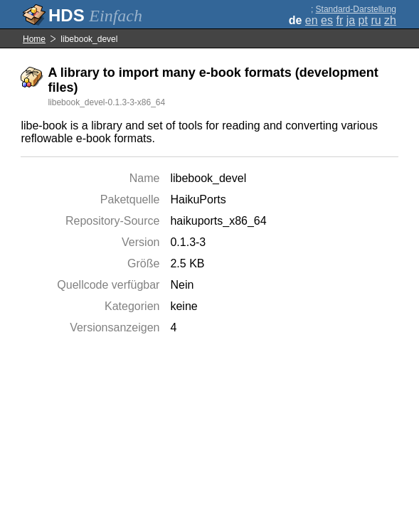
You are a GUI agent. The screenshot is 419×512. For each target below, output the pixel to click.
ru (376, 20)
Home (34, 39)
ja (350, 20)
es (327, 20)
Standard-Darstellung (356, 9)
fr (339, 20)
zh (390, 20)
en (311, 20)
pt (363, 20)
